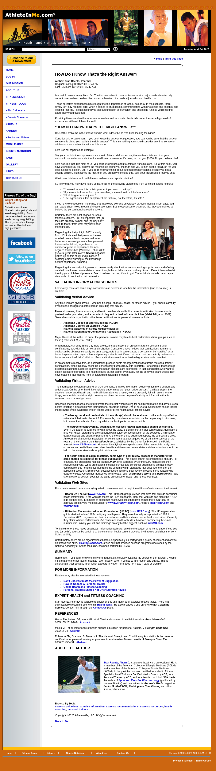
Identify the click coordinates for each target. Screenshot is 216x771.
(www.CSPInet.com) (84, 444)
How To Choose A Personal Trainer (84, 584)
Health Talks (104, 604)
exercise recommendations (122, 706)
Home (9, 753)
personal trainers (78, 709)
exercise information (92, 706)
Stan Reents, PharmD (116, 662)
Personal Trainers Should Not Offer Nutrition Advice (94, 589)
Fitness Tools (29, 753)
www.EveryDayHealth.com (123, 502)
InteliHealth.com (159, 502)
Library (51, 753)
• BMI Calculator (15, 110)
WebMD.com (71, 505)
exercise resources (151, 706)
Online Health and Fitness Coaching (85, 586)
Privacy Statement (183, 760)
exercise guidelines (66, 706)
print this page (174, 58)
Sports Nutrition (75, 753)
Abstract (85, 622)
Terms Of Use (203, 760)
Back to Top (62, 721)
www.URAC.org (140, 511)
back (159, 58)
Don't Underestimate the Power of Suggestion (91, 581)
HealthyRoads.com (90, 543)
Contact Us (100, 607)
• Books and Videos (17, 137)
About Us (101, 753)
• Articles (11, 130)
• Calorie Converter (17, 117)
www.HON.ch (97, 494)
